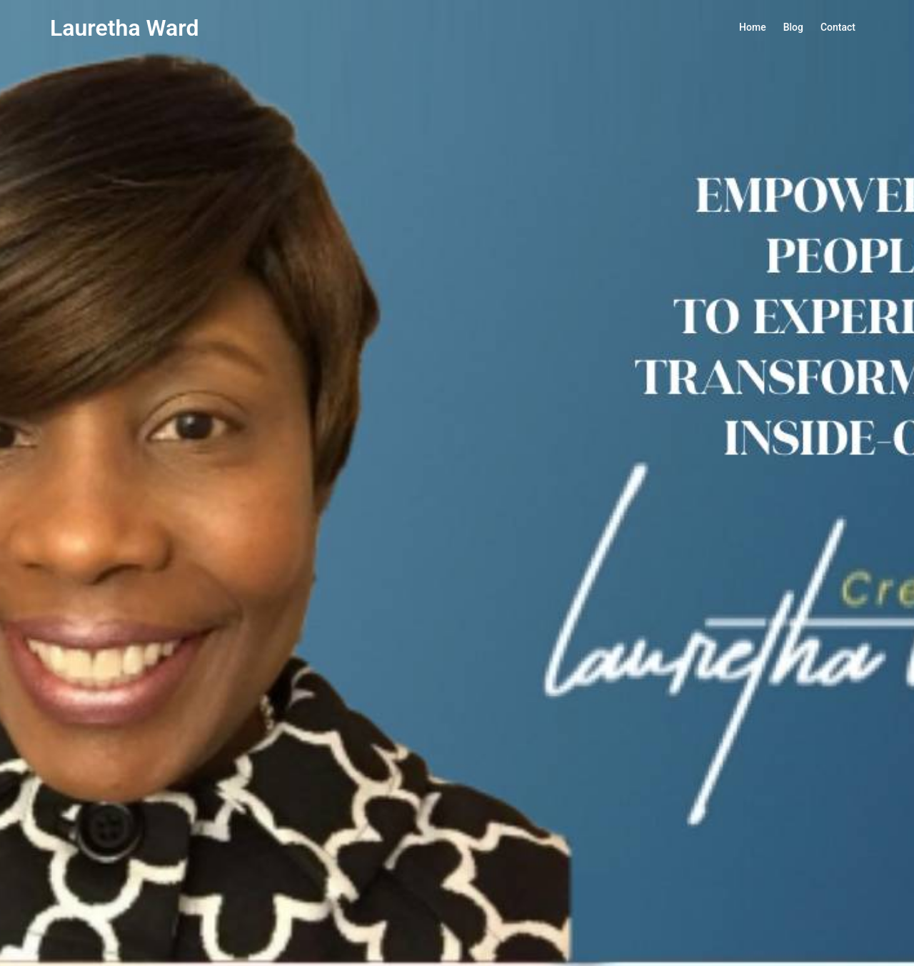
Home (752, 27)
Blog (793, 27)
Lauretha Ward (124, 27)
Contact (837, 27)
